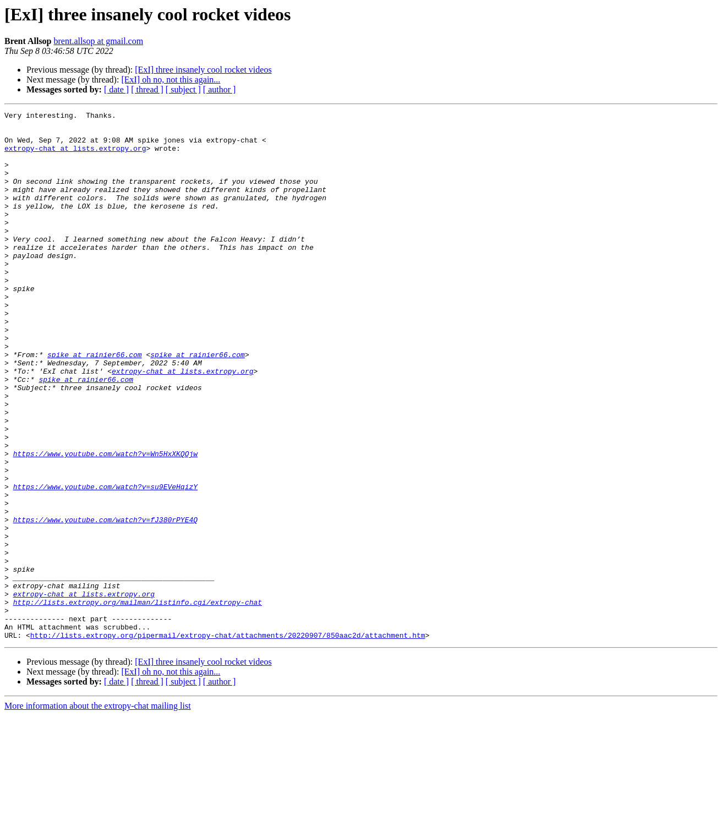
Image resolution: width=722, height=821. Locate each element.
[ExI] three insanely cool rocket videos (203, 69)
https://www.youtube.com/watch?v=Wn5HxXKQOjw (105, 523)
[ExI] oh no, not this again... (170, 79)
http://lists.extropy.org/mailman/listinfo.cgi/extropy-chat (137, 701)
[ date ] (116, 89)
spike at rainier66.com (94, 404)
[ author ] (219, 89)
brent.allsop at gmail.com (99, 41)
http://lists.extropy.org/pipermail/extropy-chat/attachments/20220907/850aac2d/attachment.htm (227, 741)
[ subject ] (183, 89)
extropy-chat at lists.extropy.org (75, 156)
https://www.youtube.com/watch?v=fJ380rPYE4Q (105, 602)
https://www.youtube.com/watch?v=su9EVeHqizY (105, 562)
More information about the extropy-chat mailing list (97, 811)
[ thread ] (147, 89)
